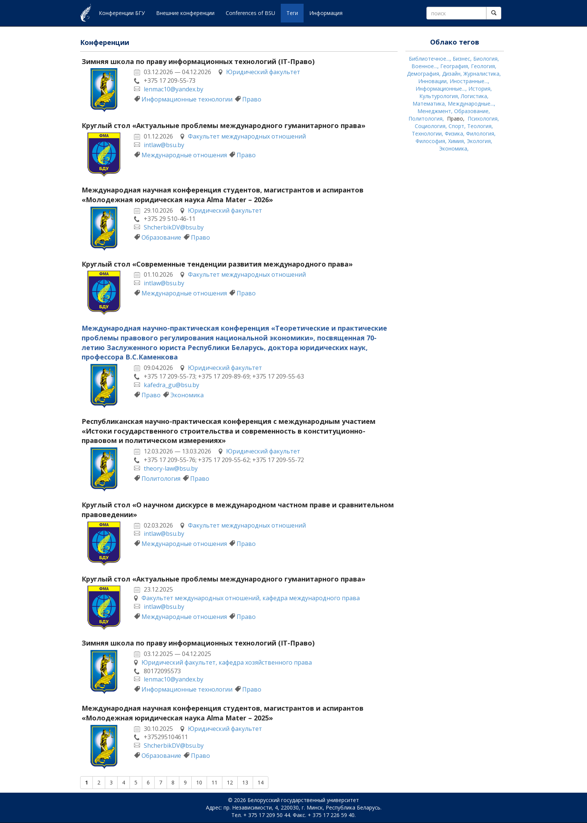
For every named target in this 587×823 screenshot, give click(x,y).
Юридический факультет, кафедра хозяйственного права (227, 662)
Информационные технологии (187, 99)
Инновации (432, 81)
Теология (479, 126)
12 (230, 782)
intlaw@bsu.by (164, 145)
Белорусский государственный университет (303, 800)
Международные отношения (184, 155)
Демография (423, 73)
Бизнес (461, 58)
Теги (292, 12)
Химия (456, 141)
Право (251, 99)
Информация (326, 12)
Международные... (471, 103)
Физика (454, 133)
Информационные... (440, 88)
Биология (485, 58)
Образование (161, 237)
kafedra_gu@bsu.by (171, 385)
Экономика (187, 395)
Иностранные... (469, 81)
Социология (430, 126)
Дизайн (451, 73)
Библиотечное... (429, 58)
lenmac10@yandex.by (173, 89)
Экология (479, 141)
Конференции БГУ (122, 12)
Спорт (456, 126)
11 (215, 782)
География (454, 66)
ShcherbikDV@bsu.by (174, 227)
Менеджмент (434, 111)
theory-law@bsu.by (171, 468)
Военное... (424, 66)
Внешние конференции (185, 12)
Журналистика (481, 73)
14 (261, 782)
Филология (480, 133)
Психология (483, 118)
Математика (429, 103)
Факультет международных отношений (247, 136)
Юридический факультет (263, 72)
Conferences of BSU (250, 12)
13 (245, 782)
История (479, 88)
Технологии (427, 133)
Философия (430, 141)
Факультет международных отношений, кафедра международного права (251, 598)
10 (199, 782)
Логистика (474, 96)
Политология (161, 478)
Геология (483, 66)
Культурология (438, 96)
